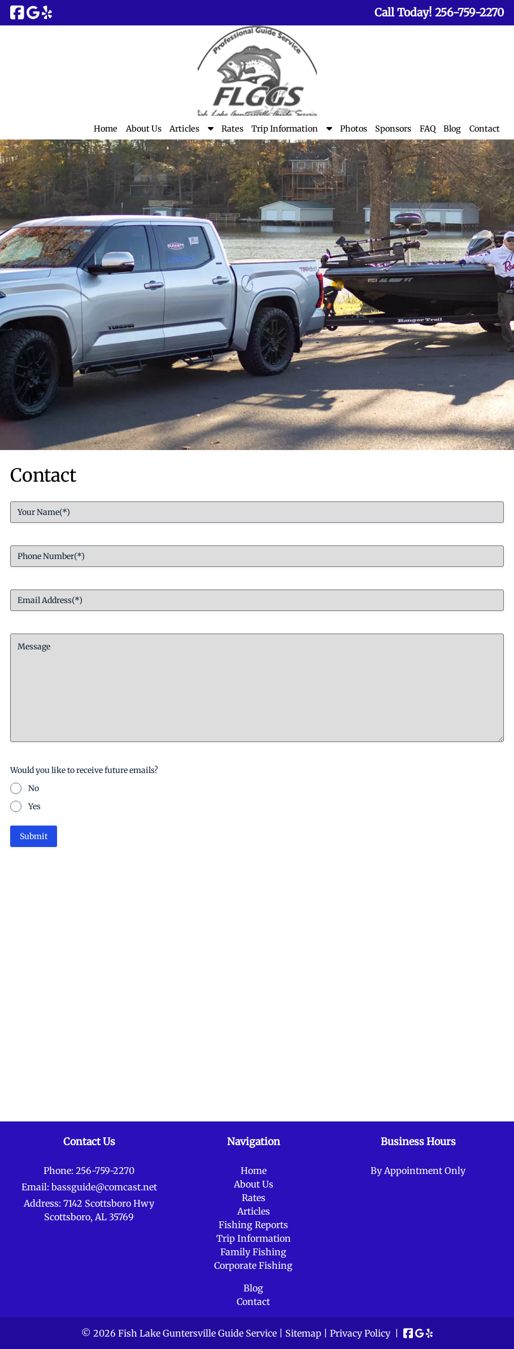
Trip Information (284, 129)
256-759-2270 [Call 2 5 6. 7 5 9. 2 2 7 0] (105, 1170)
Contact (484, 129)
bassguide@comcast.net (104, 1187)
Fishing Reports (253, 1224)
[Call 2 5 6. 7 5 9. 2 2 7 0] (469, 12)
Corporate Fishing (253, 1265)
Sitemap (303, 1333)
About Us (144, 129)
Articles (184, 129)
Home (105, 129)
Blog (452, 129)
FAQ (427, 129)
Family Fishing (253, 1252)
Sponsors (393, 129)
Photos (353, 129)
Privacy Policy (360, 1333)
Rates (232, 129)
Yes (34, 806)
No (33, 788)
